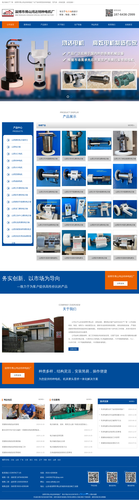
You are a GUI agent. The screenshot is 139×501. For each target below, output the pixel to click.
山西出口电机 (17, 154)
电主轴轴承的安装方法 (58, 447)
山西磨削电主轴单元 (20, 140)
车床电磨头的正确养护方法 (111, 420)
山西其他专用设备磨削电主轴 (21, 237)
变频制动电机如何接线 (10, 424)
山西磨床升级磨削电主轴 (21, 202)
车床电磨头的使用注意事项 (111, 432)
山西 (54, 460)
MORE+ (131, 125)
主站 (12, 460)
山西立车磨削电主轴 (20, 188)
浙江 (31, 460)
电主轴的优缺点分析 (57, 441)
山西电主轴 (16, 147)
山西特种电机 (17, 161)
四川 (49, 460)
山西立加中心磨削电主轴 (21, 215)
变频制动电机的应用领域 (11, 452)
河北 (35, 460)
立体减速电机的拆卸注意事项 (61, 452)
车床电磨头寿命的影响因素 (111, 426)
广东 (21, 460)
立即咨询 (120, 283)
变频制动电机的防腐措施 (11, 441)
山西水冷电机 (17, 167)
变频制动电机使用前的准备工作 (14, 447)
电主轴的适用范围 (56, 436)
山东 (17, 460)
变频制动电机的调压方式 (110, 443)
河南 (45, 460)
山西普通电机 (17, 174)
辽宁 (40, 460)
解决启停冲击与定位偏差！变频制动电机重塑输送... (21, 430)
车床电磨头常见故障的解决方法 (112, 415)
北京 (59, 460)
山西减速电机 (17, 181)
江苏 (26, 460)
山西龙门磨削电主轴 (20, 209)
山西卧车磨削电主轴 (20, 195)
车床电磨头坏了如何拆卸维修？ (112, 409)
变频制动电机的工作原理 (110, 437)
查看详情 (73, 349)
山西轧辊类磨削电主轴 (21, 222)
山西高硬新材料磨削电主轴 (21, 230)
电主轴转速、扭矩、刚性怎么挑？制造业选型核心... (69, 424)
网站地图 (93, 494)
